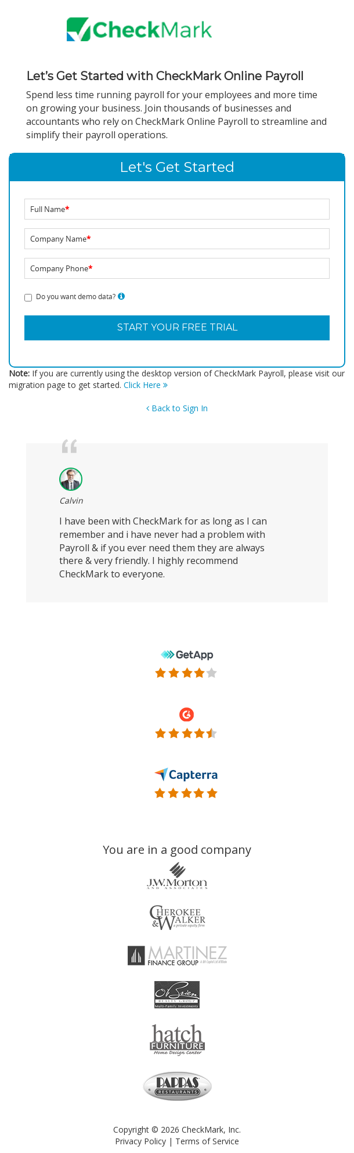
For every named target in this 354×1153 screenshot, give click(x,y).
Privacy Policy (140, 1141)
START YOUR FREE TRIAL (177, 327)
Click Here (146, 384)
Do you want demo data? (75, 296)
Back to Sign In (177, 408)
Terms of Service (207, 1141)
